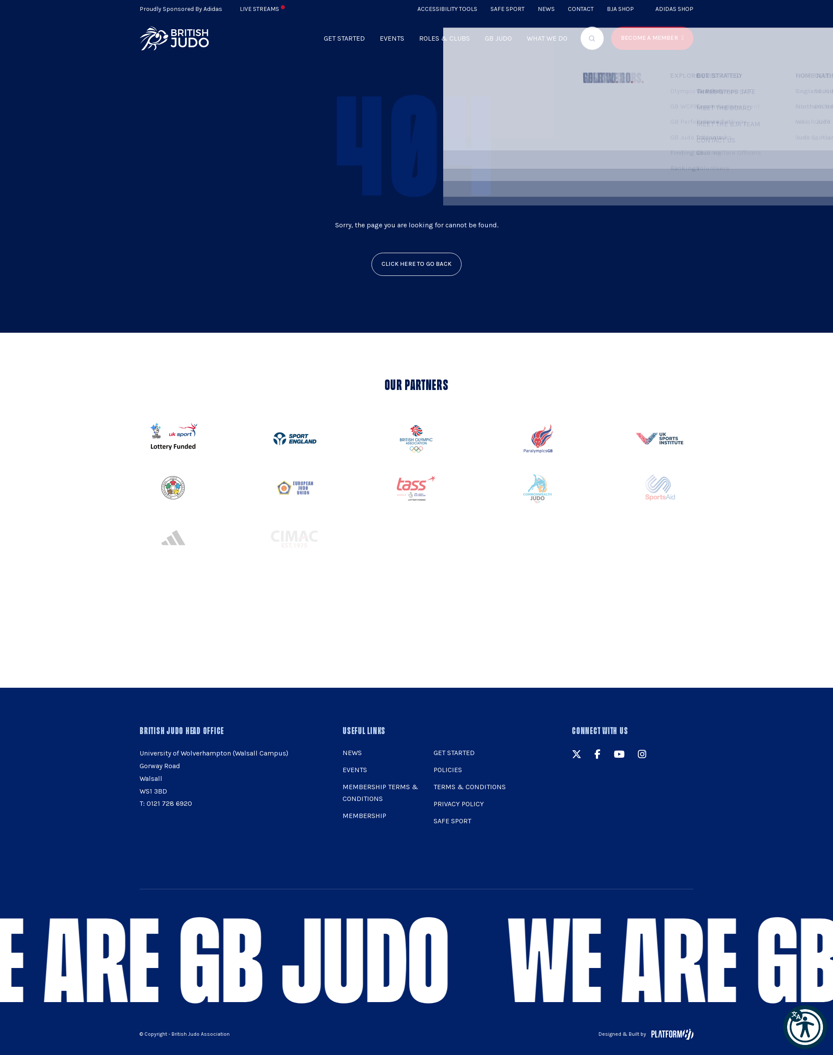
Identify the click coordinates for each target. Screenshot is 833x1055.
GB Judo (498, 38)
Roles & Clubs (444, 38)
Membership (364, 815)
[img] (174, 38)
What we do (547, 38)
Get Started (344, 38)
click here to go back (417, 264)
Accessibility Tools (447, 9)
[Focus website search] (592, 38)
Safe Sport (507, 9)
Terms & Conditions (470, 787)
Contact (581, 9)
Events (392, 38)
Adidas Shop (674, 9)
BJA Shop (620, 9)
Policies (448, 770)
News (546, 9)
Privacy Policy (459, 804)
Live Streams (262, 9)
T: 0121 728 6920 (166, 803)
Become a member (649, 38)
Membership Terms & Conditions (380, 793)
